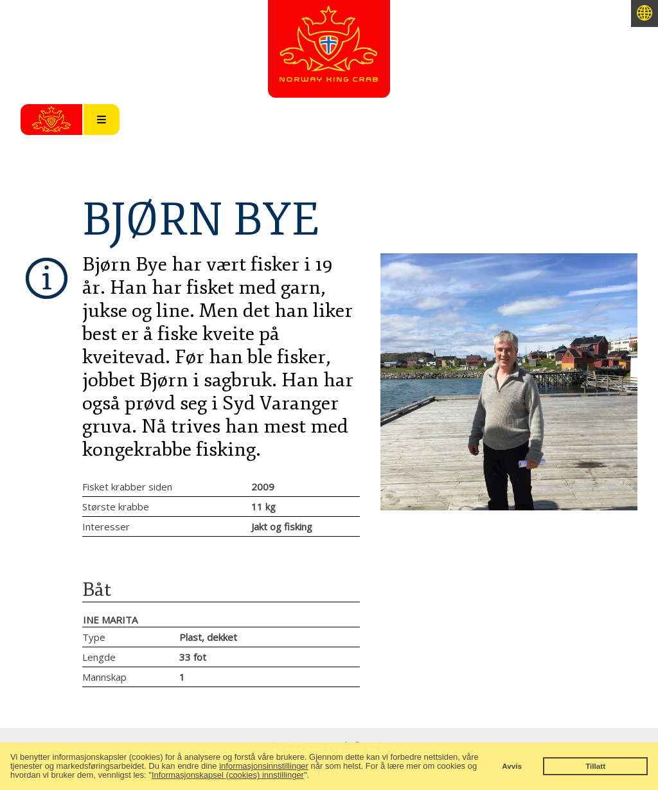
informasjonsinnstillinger (263, 766)
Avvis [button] (512, 766)
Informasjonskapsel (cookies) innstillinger (228, 775)
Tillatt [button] (595, 766)
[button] (313, 776)
